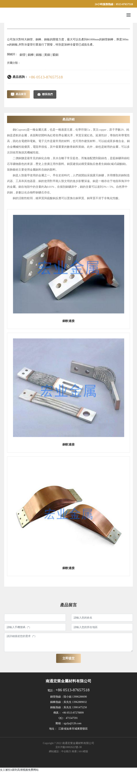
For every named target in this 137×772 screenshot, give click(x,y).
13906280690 (79, 696)
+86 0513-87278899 (73, 712)
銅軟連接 (68, 321)
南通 (74, 751)
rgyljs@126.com (72, 723)
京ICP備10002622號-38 (68, 747)
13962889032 (79, 702)
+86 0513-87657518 (46, 77)
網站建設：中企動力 (60, 751)
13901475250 (79, 707)
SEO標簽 (83, 751)
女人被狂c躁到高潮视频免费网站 (19, 769)
